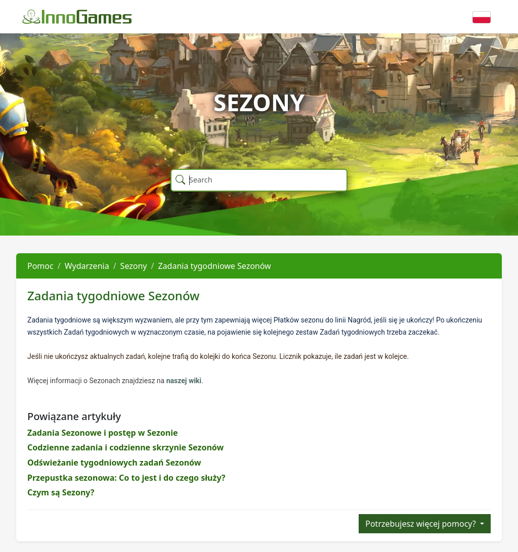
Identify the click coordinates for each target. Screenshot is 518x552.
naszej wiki (183, 381)
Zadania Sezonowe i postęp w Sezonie (102, 432)
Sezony (133, 265)
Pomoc (40, 265)
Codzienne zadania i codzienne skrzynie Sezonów (125, 447)
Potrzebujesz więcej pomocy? (421, 523)
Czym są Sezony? (60, 492)
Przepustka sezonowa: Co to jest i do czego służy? (126, 477)
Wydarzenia (87, 265)
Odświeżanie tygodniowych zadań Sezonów (114, 462)
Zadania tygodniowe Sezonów (214, 265)
